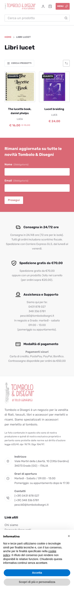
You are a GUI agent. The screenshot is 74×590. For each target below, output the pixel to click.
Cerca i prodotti (19, 63)
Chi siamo (11, 525)
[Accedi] (43, 6)
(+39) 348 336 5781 (26, 500)
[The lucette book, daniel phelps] (20, 87)
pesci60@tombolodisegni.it (31, 504)
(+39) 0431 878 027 (26, 495)
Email (16, 180)
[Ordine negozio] (66, 63)
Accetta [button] (37, 572)
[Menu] (63, 6)
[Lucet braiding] (54, 87)
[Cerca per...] (34, 18)
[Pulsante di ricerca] (66, 18)
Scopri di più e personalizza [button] (37, 581)
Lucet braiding (54, 109)
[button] (69, 536)
